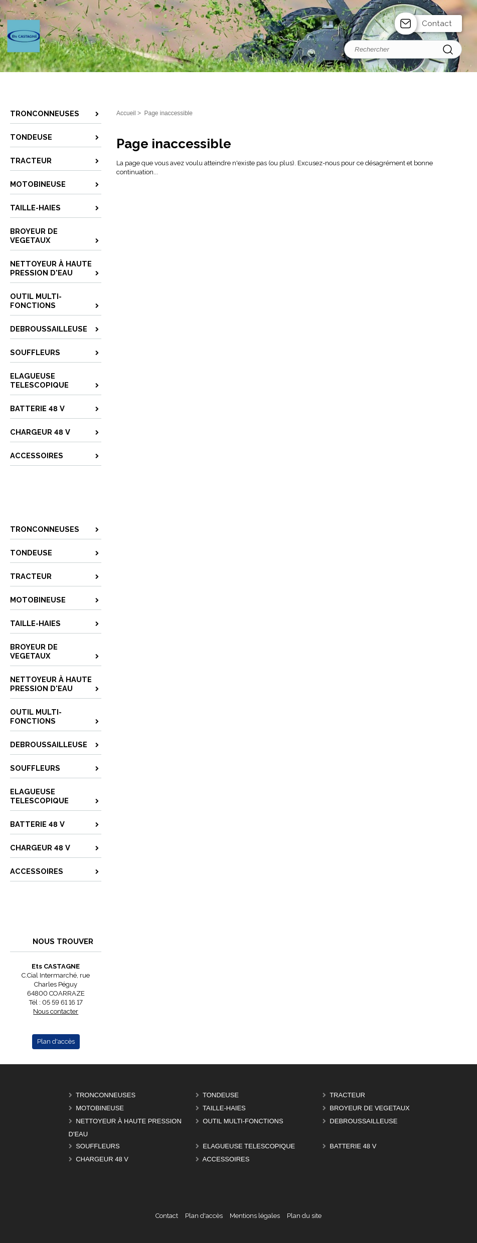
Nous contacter (55, 1011)
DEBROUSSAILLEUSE (363, 1121)
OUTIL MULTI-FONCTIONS (243, 1121)
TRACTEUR (347, 1095)
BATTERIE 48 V (353, 1146)
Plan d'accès (204, 1215)
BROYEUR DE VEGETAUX (369, 1108)
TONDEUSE (221, 1095)
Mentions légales (255, 1215)
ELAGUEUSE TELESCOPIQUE (249, 1146)
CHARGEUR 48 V (102, 1159)
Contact (437, 23)
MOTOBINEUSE (100, 1108)
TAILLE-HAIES (224, 1108)
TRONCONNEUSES (105, 1095)
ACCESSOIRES (226, 1159)
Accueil (126, 113)
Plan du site (304, 1215)
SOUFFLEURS (97, 1146)
